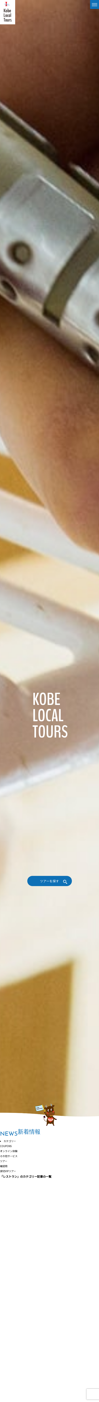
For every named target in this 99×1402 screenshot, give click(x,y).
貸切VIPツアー (8, 1171)
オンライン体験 (8, 1151)
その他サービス (8, 1156)
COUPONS (6, 1146)
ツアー (3, 1161)
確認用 (3, 1166)
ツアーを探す (49, 881)
